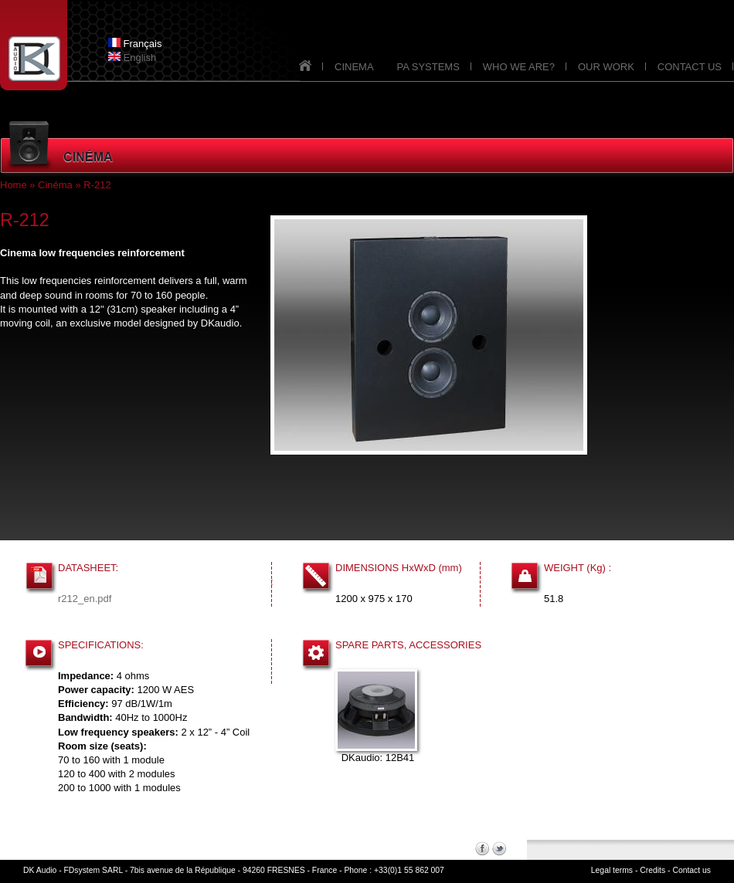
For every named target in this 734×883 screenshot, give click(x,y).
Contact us (691, 870)
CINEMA (354, 67)
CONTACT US (690, 67)
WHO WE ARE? (519, 67)
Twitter (499, 848)
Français (134, 43)
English (132, 57)
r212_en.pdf (84, 598)
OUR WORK (606, 67)
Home (13, 185)
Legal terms (612, 870)
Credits (652, 870)
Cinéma (55, 185)
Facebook (482, 848)
